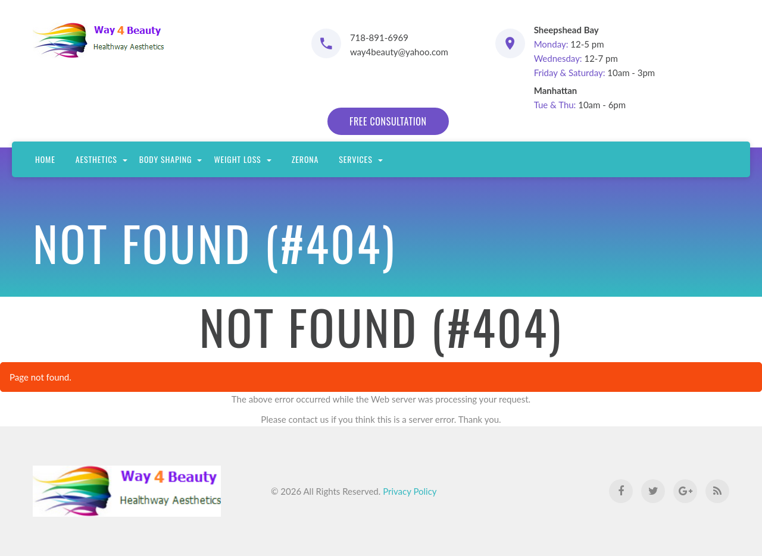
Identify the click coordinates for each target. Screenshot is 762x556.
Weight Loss (242, 159)
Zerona (305, 159)
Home (45, 159)
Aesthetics (101, 159)
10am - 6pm (580, 97)
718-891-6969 (379, 37)
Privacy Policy (409, 491)
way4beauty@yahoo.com (399, 51)
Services (360, 159)
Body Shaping (170, 159)
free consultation (388, 121)
